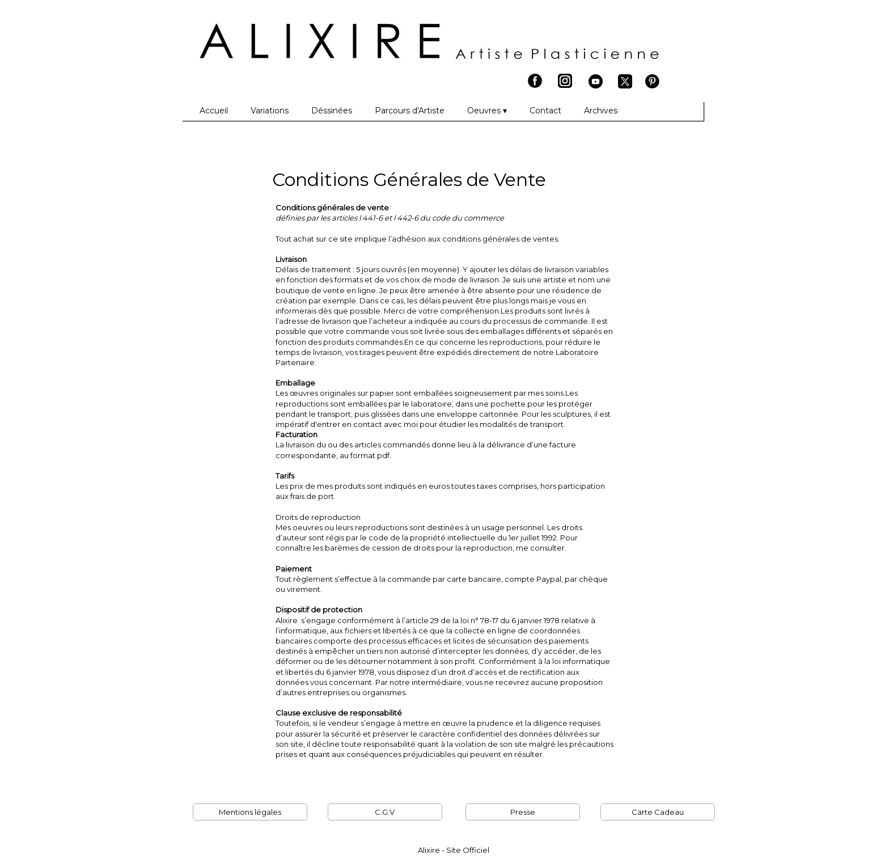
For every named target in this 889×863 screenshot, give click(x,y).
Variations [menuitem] (270, 110)
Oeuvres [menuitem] (487, 111)
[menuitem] (188, 111)
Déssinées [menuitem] (331, 110)
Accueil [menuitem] (214, 110)
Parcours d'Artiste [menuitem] (409, 110)
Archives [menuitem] (600, 110)
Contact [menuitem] (545, 110)
